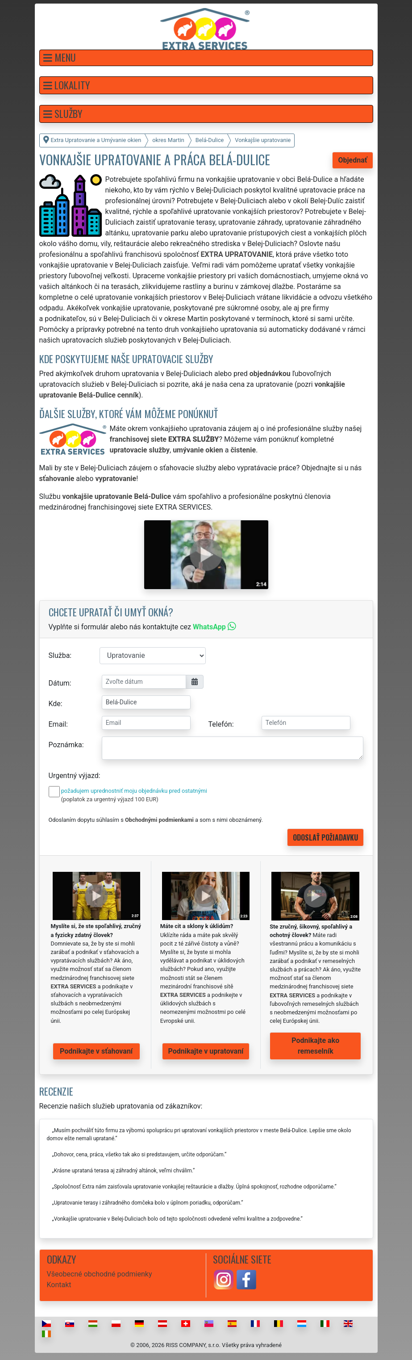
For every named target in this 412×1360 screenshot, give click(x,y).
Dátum (59, 683)
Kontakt (59, 1284)
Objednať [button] (352, 160)
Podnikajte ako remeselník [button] (315, 1045)
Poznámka (65, 745)
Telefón (220, 724)
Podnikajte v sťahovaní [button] (96, 1051)
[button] (206, 58)
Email (58, 724)
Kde (55, 703)
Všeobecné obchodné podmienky (99, 1274)
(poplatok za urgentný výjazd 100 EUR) (109, 799)
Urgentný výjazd (74, 775)
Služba (59, 655)
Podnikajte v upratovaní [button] (206, 1051)
